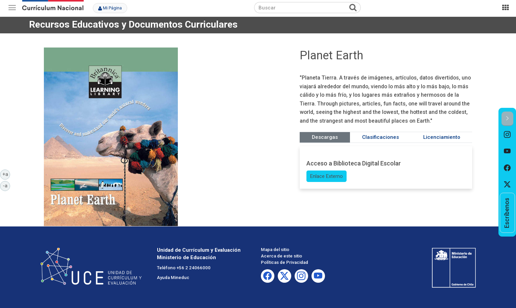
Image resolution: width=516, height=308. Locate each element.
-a (6, 185)
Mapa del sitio (275, 249)
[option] (507, 134)
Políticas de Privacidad (284, 262)
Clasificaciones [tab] (380, 137)
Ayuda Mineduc (173, 277)
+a (6, 174)
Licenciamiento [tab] (441, 137)
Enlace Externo (326, 176)
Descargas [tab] (325, 137)
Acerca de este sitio (281, 255)
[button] (507, 119)
